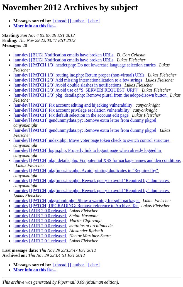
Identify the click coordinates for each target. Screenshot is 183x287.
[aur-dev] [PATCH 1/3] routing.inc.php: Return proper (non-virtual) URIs (79, 75)
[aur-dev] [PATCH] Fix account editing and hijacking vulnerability (73, 105)
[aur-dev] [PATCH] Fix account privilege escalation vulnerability (72, 110)
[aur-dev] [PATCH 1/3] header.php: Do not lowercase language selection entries (85, 65)
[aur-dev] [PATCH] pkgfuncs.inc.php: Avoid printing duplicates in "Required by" (86, 170)
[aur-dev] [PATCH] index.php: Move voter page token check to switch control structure (91, 140)
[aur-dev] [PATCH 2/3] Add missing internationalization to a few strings (78, 80)
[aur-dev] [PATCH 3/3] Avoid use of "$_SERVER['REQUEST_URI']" (76, 90)
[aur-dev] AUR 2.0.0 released (40, 210)
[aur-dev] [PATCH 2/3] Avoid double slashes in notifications (67, 85)
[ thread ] (61, 20)
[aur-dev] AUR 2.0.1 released (40, 240)
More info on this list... (34, 25)
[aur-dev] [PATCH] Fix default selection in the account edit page (71, 115)
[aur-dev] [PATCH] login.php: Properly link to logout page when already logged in (87, 150)
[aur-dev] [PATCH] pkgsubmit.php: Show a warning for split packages (76, 200)
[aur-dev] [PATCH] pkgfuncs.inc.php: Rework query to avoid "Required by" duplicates (91, 180)
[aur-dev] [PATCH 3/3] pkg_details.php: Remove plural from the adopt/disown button (90, 95)
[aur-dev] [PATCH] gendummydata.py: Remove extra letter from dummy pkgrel (85, 120)
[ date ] (94, 20)
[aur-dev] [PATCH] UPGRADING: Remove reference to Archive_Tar (76, 205)
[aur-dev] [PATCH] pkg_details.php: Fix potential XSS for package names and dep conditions (97, 160)
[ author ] (78, 20)
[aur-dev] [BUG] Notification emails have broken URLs (64, 54)
